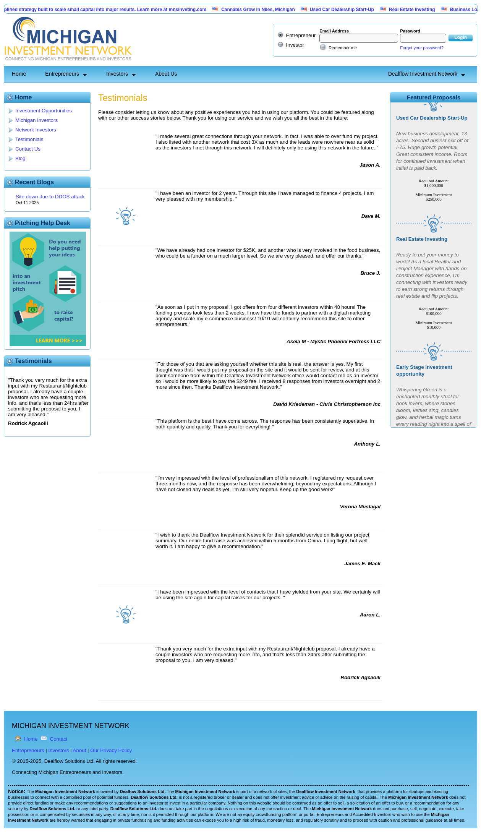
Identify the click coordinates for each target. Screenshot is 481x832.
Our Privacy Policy (111, 750)
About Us (166, 74)
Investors (117, 74)
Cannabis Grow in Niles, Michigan (261, 9)
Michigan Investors (36, 120)
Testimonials (29, 139)
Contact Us (27, 149)
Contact (59, 739)
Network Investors (35, 130)
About (79, 750)
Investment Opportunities (43, 111)
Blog (20, 158)
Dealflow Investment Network (422, 74)
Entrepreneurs (62, 74)
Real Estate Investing (415, 9)
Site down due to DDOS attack (50, 196)
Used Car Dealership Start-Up (345, 9)
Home (19, 74)
